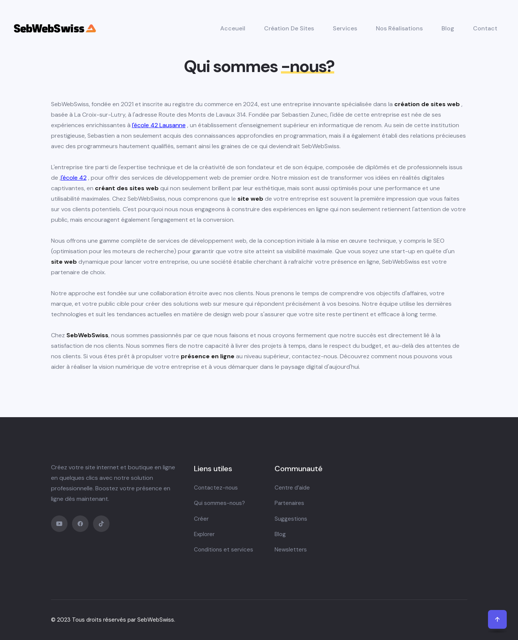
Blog (447, 28)
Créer (201, 519)
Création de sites (289, 28)
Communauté (299, 468)
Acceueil (232, 28)
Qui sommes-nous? (219, 503)
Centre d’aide (292, 487)
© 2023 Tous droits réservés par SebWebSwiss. (113, 619)
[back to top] (497, 619)
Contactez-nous (216, 487)
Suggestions (291, 519)
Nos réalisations (399, 28)
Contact (485, 28)
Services (345, 28)
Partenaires (289, 503)
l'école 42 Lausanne (159, 125)
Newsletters (291, 549)
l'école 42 (74, 178)
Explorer (204, 534)
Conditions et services (223, 549)
